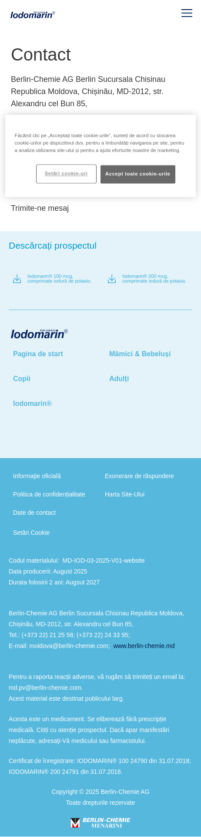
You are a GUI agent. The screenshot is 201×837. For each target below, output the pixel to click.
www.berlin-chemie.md (144, 645)
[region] (100, 156)
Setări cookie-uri (66, 173)
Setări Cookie (31, 532)
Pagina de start (38, 354)
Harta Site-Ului (124, 494)
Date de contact (34, 512)
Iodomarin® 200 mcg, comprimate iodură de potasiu (153, 279)
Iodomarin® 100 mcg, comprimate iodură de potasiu (58, 279)
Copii (21, 378)
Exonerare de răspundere (139, 476)
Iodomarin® (32, 403)
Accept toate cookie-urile (138, 174)
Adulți (119, 378)
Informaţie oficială (37, 476)
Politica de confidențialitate (49, 494)
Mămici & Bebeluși (140, 354)
